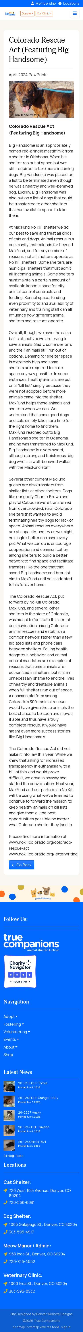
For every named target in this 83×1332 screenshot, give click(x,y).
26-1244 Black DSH (32, 1142)
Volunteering (15, 1031)
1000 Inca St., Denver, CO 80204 (35, 1283)
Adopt (9, 1016)
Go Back (21, 864)
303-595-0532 (19, 1291)
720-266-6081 (19, 1202)
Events (10, 1039)
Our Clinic (43, 13)
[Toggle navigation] (74, 13)
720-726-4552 (19, 1261)
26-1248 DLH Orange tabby (38, 1098)
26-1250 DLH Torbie (33, 1083)
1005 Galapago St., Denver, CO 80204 (40, 1224)
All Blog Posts (13, 1156)
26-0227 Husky (29, 1112)
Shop (8, 1054)
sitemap (19, 1327)
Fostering (12, 1024)
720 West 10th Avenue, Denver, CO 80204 (37, 1193)
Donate (26, 13)
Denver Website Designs (54, 1314)
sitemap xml (36, 1327)
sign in (65, 1327)
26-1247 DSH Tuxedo (33, 1127)
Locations (68, 3)
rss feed (53, 1327)
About (9, 1047)
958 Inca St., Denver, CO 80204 (34, 1254)
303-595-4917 (19, 1232)
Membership (43, 3)
